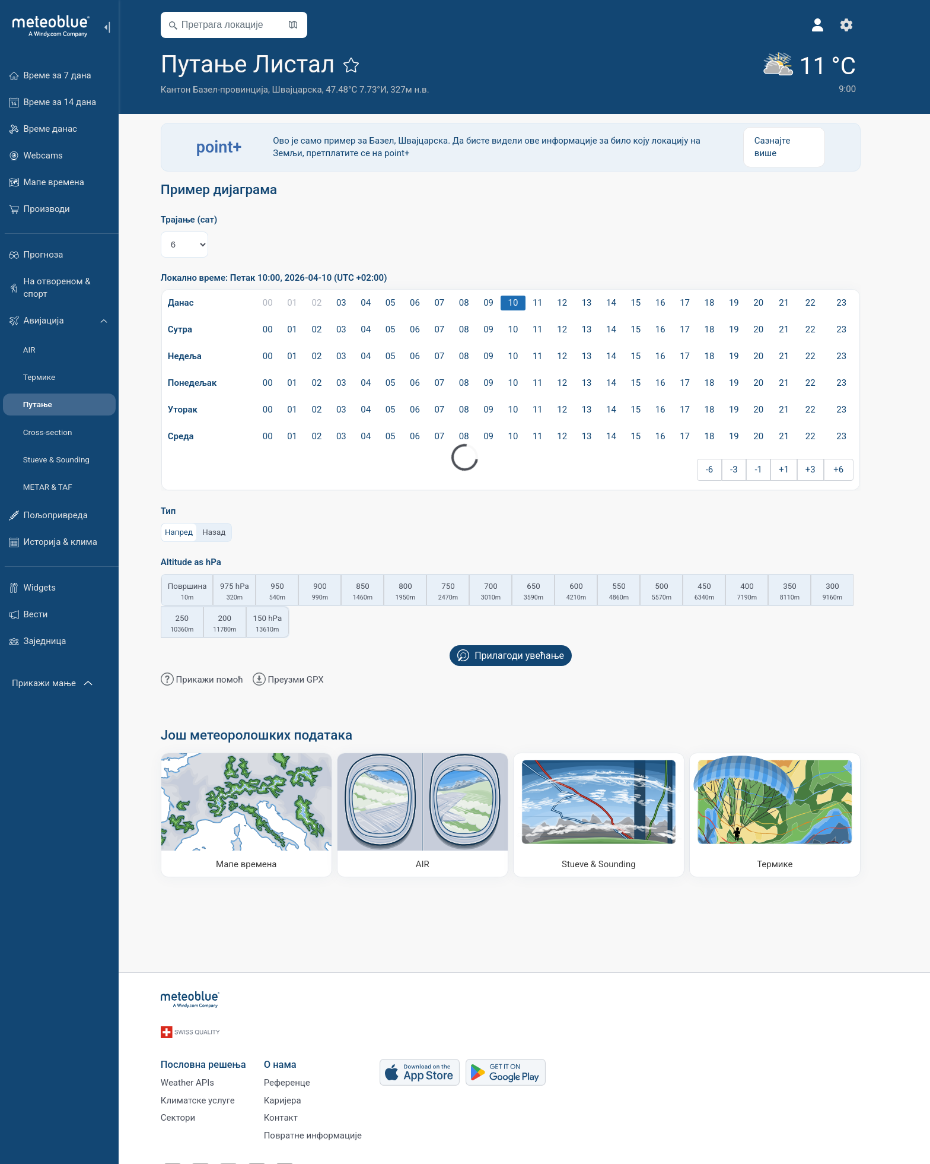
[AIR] (436, 814)
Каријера (296, 1093)
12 (576, 302)
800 (419, 592)
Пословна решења (217, 1053)
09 (502, 302)
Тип (182, 511)
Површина (201, 592)
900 (334, 592)
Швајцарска (311, 89)
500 (675, 592)
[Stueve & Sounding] (612, 814)
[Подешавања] (860, 24)
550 (633, 592)
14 (625, 302)
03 (355, 302)
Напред (192, 531)
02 (331, 302)
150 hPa (281, 624)
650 (547, 592)
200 (238, 624)
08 (478, 302)
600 (590, 592)
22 (824, 302)
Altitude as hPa (204, 562)
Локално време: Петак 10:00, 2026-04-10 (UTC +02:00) (287, 278)
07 (453, 302)
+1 (797, 469)
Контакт (294, 1113)
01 (306, 302)
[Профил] (831, 24)
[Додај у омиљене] (365, 64)
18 (723, 302)
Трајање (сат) (202, 219)
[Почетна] (47, 26)
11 (551, 302)
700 (505, 592)
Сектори (191, 1113)
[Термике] (788, 814)
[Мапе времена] (260, 814)
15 (650, 302)
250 (196, 624)
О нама (294, 1053)
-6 (723, 469)
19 (748, 302)
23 (855, 302)
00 (281, 302)
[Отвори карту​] (306, 25)
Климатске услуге (211, 1093)
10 (527, 302)
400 (761, 592)
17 (698, 302)
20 (772, 302)
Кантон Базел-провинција (228, 89)
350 (803, 592)
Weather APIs (201, 1073)
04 (379, 302)
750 (462, 592)
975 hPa (248, 592)
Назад (228, 531)
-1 (772, 469)
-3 (747, 469)
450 (718, 592)
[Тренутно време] (820, 72)
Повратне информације (326, 1132)
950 (291, 592)
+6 (852, 469)
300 (846, 592)
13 (600, 302)
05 (404, 302)
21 (797, 302)
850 (376, 592)
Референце (301, 1073)
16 (674, 302)
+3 (824, 469)
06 (428, 302)
